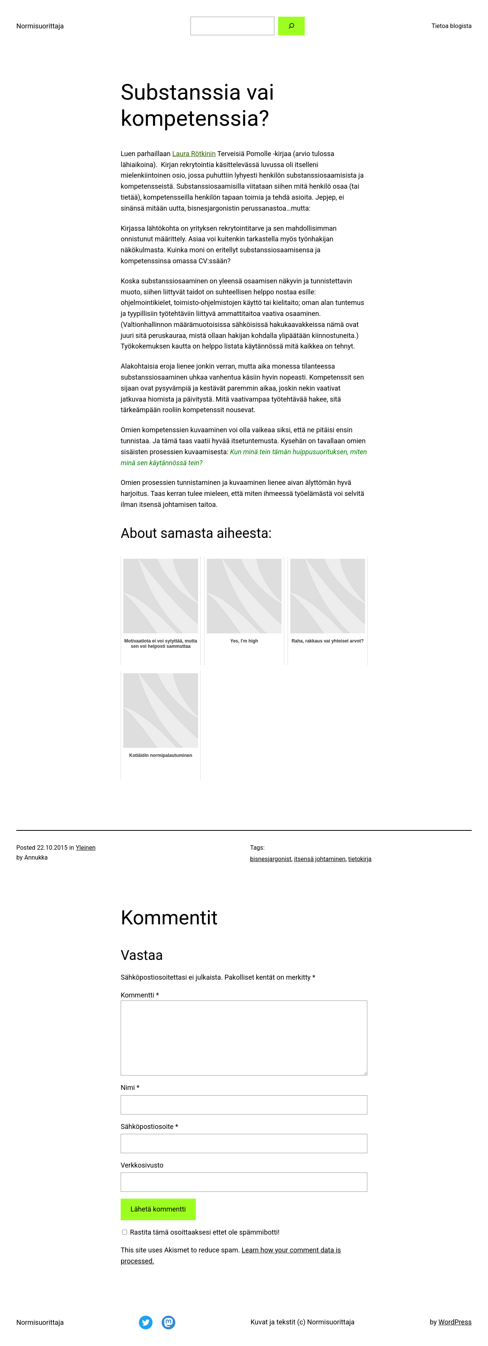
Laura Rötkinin (194, 154)
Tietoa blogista (451, 26)
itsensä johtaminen (319, 859)
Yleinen (86, 847)
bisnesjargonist (270, 859)
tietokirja (360, 859)
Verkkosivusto (142, 1165)
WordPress (455, 1322)
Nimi (130, 1087)
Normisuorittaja (40, 26)
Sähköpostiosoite (149, 1126)
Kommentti (140, 995)
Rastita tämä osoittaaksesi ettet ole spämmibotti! (201, 1232)
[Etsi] (291, 26)
